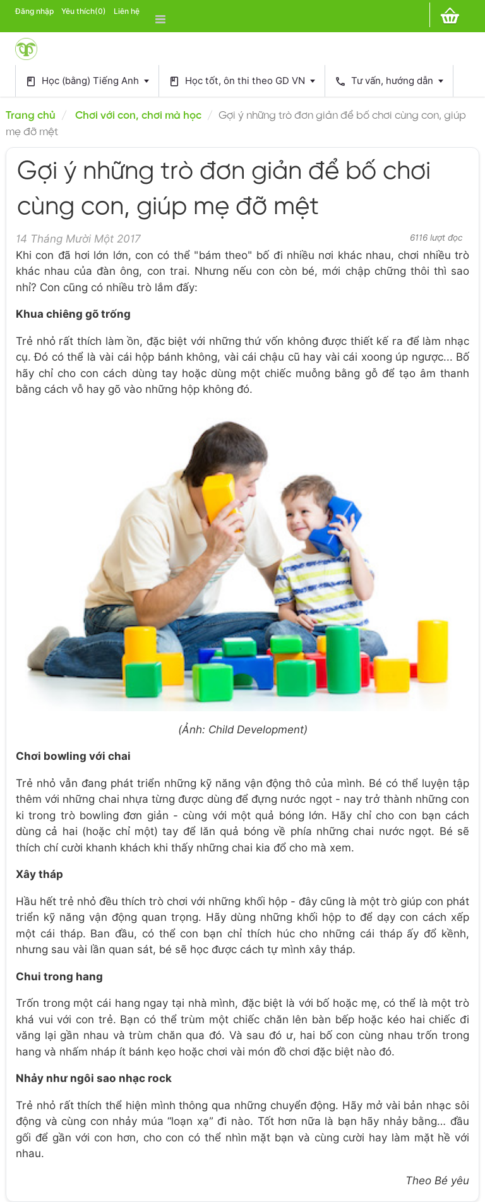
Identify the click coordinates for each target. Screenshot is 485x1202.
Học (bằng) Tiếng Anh (87, 81)
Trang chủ (31, 115)
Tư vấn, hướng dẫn (389, 81)
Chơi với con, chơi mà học (138, 115)
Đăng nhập (34, 11)
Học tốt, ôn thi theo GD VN (242, 81)
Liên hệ (127, 11)
